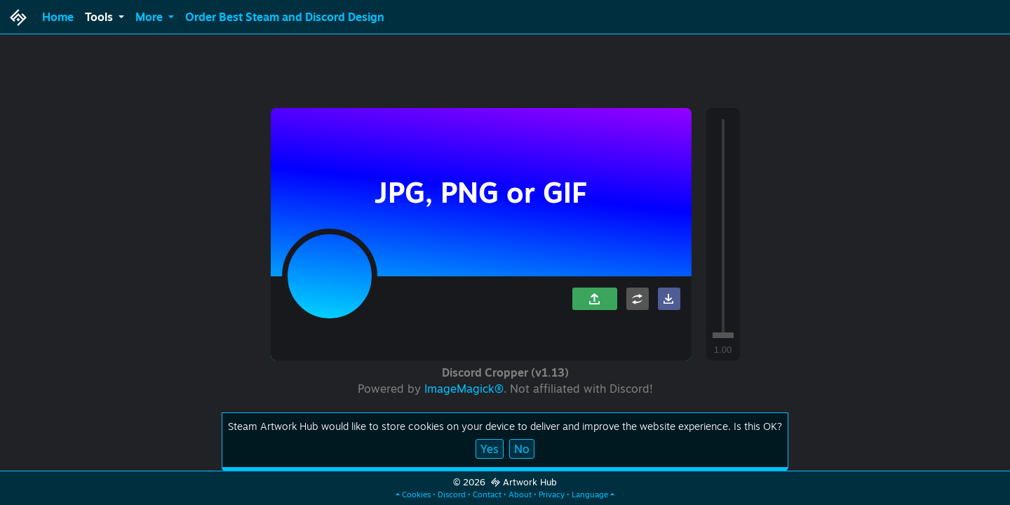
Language (590, 494)
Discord (452, 494)
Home (58, 17)
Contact (487, 494)
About (520, 494)
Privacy (552, 494)
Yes (489, 449)
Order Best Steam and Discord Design (284, 17)
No (522, 449)
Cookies (416, 494)
